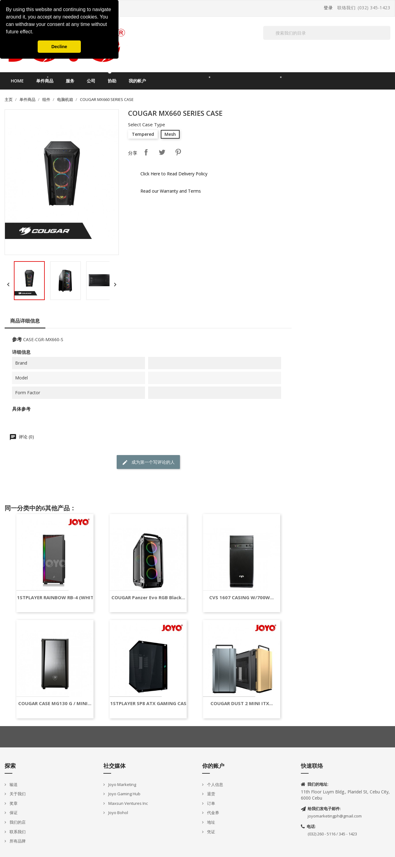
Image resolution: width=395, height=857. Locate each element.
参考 (17, 339)
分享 (146, 152)
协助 (112, 81)
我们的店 (17, 822)
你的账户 (213, 765)
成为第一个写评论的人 (148, 462)
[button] (35, 32)
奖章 (13, 803)
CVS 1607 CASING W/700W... (241, 597)
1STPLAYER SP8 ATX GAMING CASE (149, 703)
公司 (91, 81)
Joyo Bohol (117, 812)
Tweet (162, 152)
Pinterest (178, 152)
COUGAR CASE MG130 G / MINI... (54, 703)
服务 (70, 81)
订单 (210, 803)
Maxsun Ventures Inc (127, 803)
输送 (13, 784)
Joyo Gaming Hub (123, 793)
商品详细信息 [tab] (25, 320)
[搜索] (326, 33)
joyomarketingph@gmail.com (335, 816)
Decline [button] (59, 46)
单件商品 (44, 81)
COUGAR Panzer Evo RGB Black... (148, 597)
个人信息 (214, 784)
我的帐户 (137, 81)
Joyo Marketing (121, 784)
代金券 (212, 812)
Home (17, 81)
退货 (210, 793)
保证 (13, 812)
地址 (210, 822)
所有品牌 (17, 841)
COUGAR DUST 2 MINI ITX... (241, 703)
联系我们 (17, 831)
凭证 (210, 831)
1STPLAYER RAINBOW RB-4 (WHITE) (57, 597)
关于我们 (17, 793)
